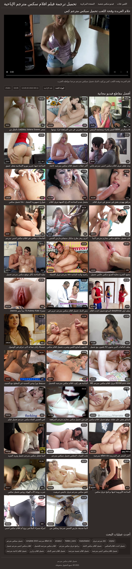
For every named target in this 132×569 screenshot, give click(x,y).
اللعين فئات (121, 4)
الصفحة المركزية (86, 4)
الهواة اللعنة (58, 88)
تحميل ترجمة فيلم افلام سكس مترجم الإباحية (39, 4)
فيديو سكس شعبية (105, 4)
